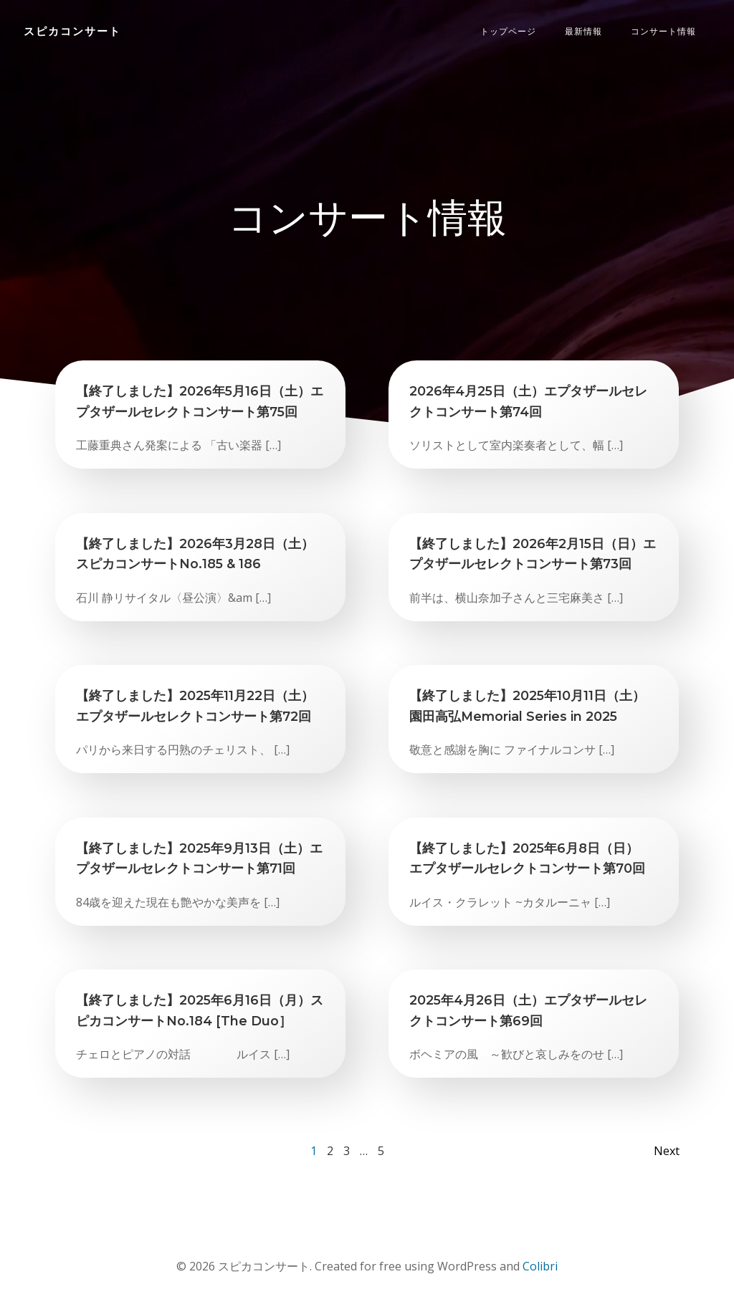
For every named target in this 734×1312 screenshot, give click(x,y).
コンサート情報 (664, 32)
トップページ (509, 32)
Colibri (540, 1269)
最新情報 (584, 32)
